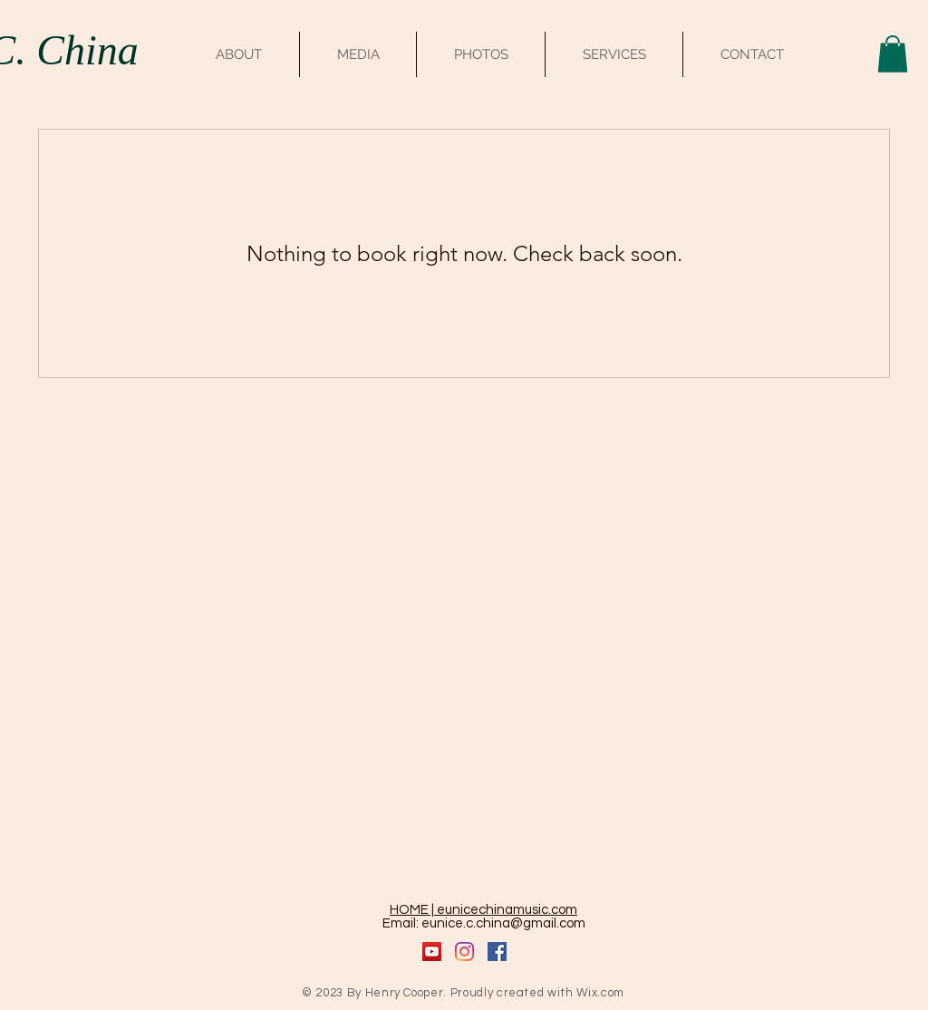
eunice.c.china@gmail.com (503, 923)
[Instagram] (464, 951)
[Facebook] (497, 951)
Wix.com (600, 992)
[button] (892, 54)
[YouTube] (431, 951)
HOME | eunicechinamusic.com (483, 910)
